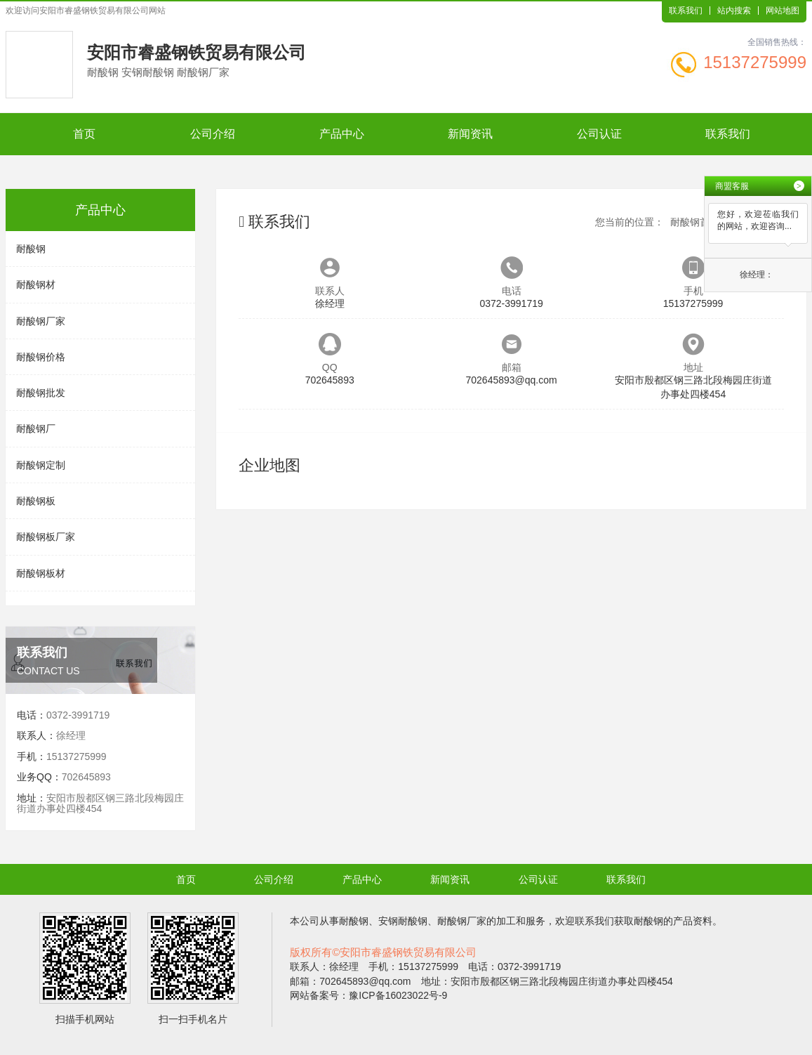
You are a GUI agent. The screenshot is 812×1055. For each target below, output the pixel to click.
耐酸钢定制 (40, 465)
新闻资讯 (470, 134)
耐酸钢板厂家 (45, 536)
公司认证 (599, 134)
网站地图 (782, 10)
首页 (84, 134)
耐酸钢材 (35, 284)
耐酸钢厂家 (40, 321)
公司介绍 (212, 134)
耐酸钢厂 (35, 428)
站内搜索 (734, 10)
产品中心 (341, 134)
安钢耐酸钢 (402, 920)
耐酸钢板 (35, 500)
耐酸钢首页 (694, 222)
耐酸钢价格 (40, 356)
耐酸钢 (31, 248)
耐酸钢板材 (40, 573)
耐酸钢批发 (40, 392)
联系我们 (686, 10)
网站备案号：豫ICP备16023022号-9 (368, 995)
